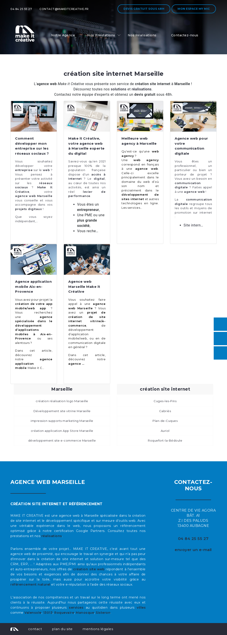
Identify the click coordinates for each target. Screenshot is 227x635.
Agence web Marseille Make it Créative (84, 286)
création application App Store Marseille (62, 430)
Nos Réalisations (142, 35)
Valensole (32, 613)
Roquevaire (64, 613)
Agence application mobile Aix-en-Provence (33, 286)
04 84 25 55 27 (21, 9)
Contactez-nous (184, 35)
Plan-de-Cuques (165, 421)
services (76, 608)
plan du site (62, 629)
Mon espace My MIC (194, 8)
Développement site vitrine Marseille (62, 411)
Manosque (85, 613)
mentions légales (97, 629)
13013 (48, 613)
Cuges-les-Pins (165, 401)
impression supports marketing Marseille (62, 421)
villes (141, 608)
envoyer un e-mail (193, 549)
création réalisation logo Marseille (62, 401)
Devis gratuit (143, 8)
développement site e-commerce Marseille (62, 440)
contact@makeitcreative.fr (64, 9)
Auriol (165, 430)
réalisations (51, 536)
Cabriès (165, 411)
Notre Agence (63, 35)
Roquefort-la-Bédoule (165, 440)
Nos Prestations (101, 35)
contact (35, 629)
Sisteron (103, 613)
